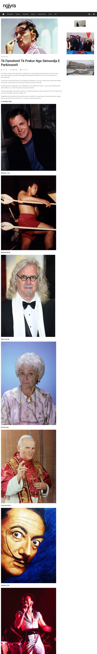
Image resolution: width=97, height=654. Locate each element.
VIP (55, 14)
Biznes (18, 14)
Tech (50, 14)
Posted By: (5, 69)
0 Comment (24, 69)
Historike (25, 14)
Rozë (3, 51)
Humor (33, 14)
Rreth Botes (42, 14)
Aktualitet (10, 14)
